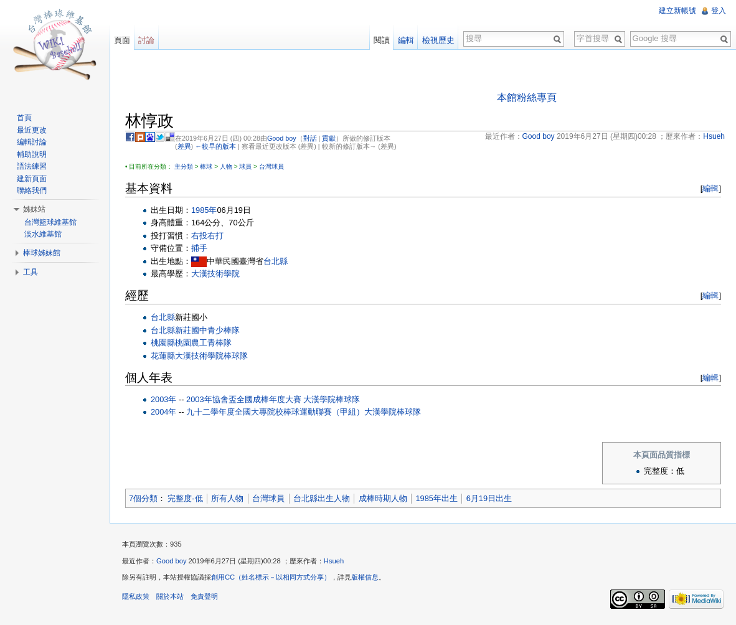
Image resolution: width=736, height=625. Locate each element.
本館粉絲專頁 (527, 97)
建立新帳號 (677, 10)
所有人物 (227, 498)
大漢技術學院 (215, 273)
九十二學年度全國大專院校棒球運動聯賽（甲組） (275, 411)
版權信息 (365, 577)
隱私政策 (135, 596)
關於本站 (170, 596)
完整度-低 (184, 498)
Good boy (281, 138)
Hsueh (334, 561)
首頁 (24, 117)
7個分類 (143, 498)
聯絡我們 (32, 190)
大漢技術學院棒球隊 (211, 355)
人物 (226, 166)
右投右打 (207, 235)
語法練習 (32, 166)
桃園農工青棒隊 (203, 342)
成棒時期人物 (383, 498)
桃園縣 (163, 342)
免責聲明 (204, 596)
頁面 (122, 40)
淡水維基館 (43, 234)
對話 (310, 138)
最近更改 (32, 130)
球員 (245, 166)
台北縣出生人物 (321, 498)
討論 (146, 40)
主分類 (183, 166)
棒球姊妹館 (41, 252)
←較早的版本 (215, 146)
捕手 (199, 248)
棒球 (206, 166)
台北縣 (275, 261)
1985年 (204, 210)
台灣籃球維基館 (50, 222)
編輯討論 (32, 142)
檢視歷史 (438, 40)
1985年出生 (436, 498)
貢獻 (329, 138)
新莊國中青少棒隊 (207, 330)
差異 (184, 146)
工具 (30, 272)
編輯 (710, 188)
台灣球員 (271, 166)
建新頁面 (32, 178)
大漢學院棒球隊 (331, 399)
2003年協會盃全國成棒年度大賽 (243, 399)
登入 (718, 10)
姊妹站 (34, 209)
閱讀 (382, 40)
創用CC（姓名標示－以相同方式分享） (271, 577)
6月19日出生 (489, 498)
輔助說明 (32, 154)
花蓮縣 (163, 355)
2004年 (163, 411)
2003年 (163, 399)
